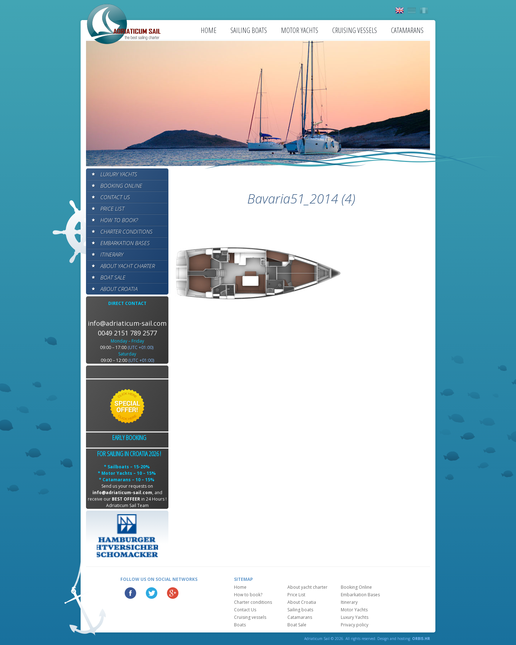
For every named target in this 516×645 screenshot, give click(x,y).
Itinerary (111, 254)
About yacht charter (127, 265)
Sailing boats (248, 30)
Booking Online (121, 185)
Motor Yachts (299, 30)
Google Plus (172, 593)
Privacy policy (354, 625)
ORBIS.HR (421, 638)
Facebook (130, 593)
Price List (112, 208)
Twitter (151, 593)
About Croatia (119, 288)
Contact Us (115, 197)
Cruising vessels (354, 30)
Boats (240, 625)
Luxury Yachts (118, 174)
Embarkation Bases (125, 243)
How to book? (119, 220)
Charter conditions (126, 231)
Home (208, 30)
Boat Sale (112, 277)
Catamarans (407, 30)
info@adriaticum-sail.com (127, 323)
